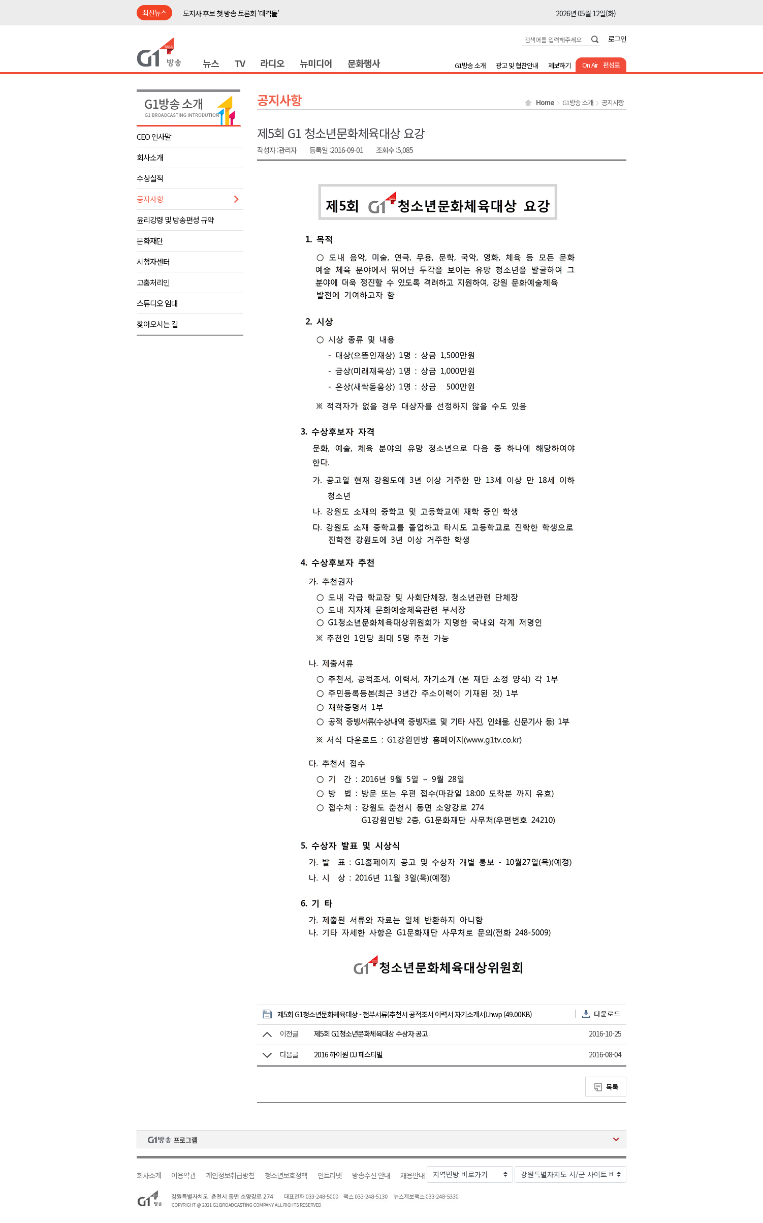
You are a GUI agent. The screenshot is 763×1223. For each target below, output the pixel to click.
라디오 (272, 63)
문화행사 (363, 63)
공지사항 (150, 199)
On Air (590, 65)
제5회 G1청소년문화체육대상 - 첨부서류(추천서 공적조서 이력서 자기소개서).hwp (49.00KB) (404, 1014)
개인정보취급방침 (230, 1175)
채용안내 (412, 1175)
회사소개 (150, 157)
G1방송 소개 (470, 65)
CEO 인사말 (154, 136)
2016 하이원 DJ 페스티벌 (348, 1054)
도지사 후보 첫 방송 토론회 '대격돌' (231, 13)
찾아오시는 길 (157, 324)
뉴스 (211, 63)
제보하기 (559, 65)
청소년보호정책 (286, 1175)
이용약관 (183, 1175)
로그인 (617, 39)
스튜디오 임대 (157, 303)
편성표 (611, 65)
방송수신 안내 (371, 1175)
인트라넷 (329, 1175)
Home (545, 103)
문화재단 (150, 240)
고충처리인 (153, 282)
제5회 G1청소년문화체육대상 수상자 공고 (371, 1033)
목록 (612, 1087)
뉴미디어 (316, 63)
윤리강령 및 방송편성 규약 (175, 219)
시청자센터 (153, 261)
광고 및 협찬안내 (517, 65)
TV (239, 63)
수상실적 (150, 178)
